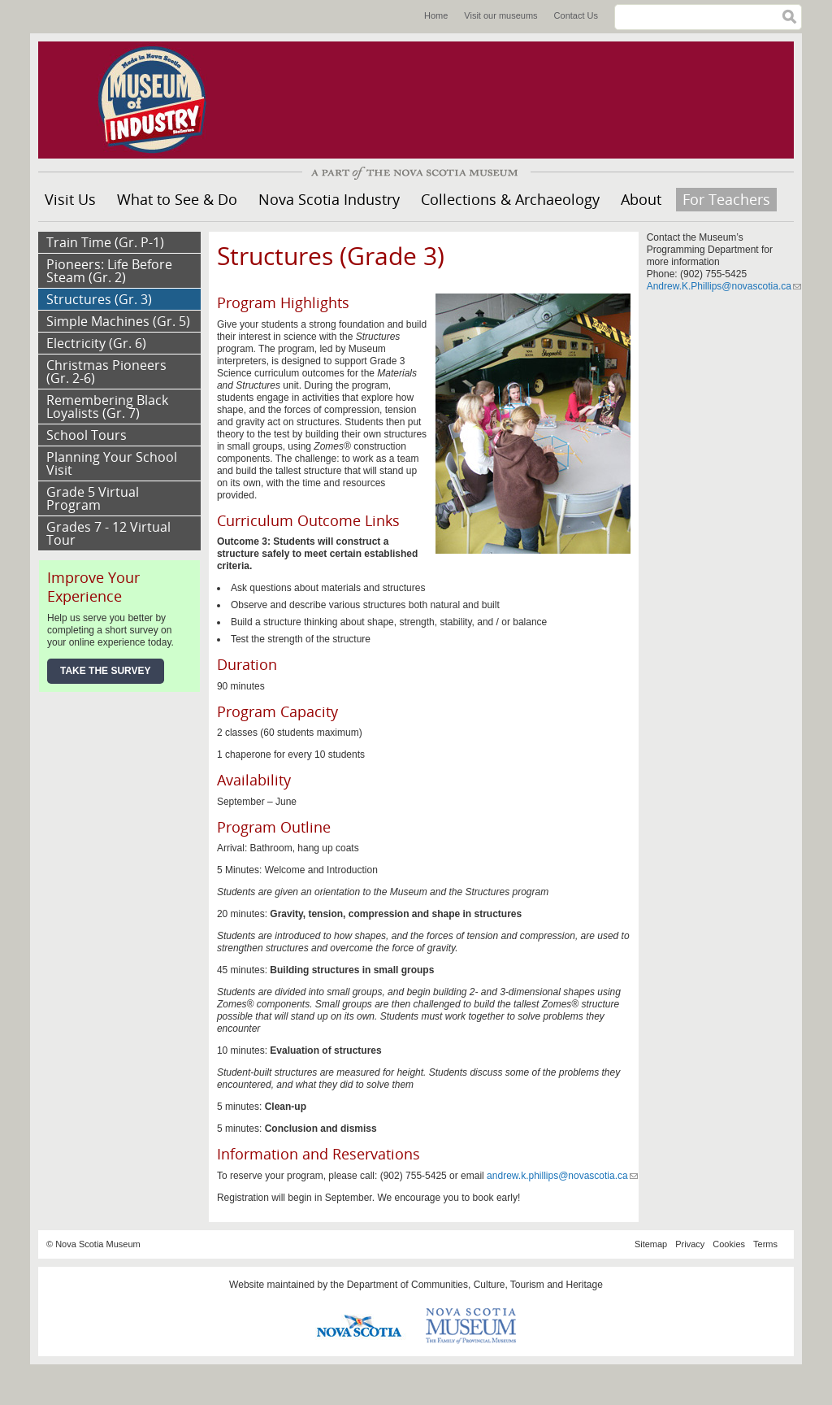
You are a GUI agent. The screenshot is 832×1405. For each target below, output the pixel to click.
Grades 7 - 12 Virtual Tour (108, 533)
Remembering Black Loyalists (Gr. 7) (107, 406)
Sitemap (651, 1244)
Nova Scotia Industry (329, 199)
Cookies (729, 1244)
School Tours (86, 435)
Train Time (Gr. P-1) (105, 242)
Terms (765, 1244)
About (641, 199)
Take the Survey (105, 670)
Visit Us (70, 199)
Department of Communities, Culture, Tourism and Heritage (475, 1284)
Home (436, 15)
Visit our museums (500, 15)
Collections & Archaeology (510, 199)
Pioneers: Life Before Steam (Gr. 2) (109, 270)
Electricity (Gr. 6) (96, 343)
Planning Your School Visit (111, 463)
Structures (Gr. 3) (99, 299)
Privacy (689, 1244)
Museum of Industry (160, 100)
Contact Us (576, 15)
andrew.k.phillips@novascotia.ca (562, 1175)
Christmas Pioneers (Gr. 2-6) (106, 371)
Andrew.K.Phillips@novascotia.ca (724, 286)
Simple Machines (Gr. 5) (118, 321)
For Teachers (726, 199)
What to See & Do (177, 199)
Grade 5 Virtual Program (92, 498)
